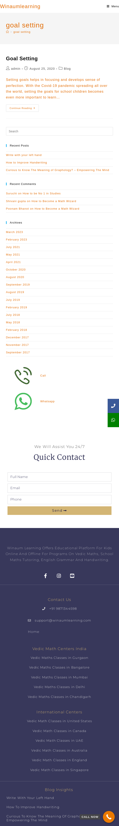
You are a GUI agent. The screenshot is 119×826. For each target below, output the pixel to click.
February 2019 (16, 307)
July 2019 (13, 299)
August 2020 (15, 277)
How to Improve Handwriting (26, 162)
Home (33, 632)
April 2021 (13, 262)
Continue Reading (24, 106)
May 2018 (13, 322)
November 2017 (17, 344)
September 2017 (18, 352)
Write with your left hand (24, 155)
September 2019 (18, 284)
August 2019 (15, 292)
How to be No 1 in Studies (42, 193)
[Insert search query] (59, 131)
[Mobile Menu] (113, 6)
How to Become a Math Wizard (54, 201)
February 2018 (16, 329)
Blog (67, 68)
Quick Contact (59, 457)
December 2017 (17, 337)
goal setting (22, 31)
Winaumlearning (20, 6)
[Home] (7, 31)
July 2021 (13, 247)
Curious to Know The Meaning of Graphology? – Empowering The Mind (57, 170)
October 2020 (16, 269)
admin (16, 68)
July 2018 (13, 314)
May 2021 (13, 254)
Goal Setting (22, 58)
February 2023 (16, 239)
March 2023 (14, 232)
